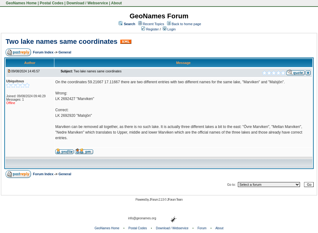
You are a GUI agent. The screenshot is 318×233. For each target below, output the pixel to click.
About (116, 3)
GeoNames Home (21, 3)
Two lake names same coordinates (61, 41)
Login (169, 29)
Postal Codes (51, 3)
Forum (202, 228)
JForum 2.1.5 (157, 199)
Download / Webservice (87, 3)
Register (150, 29)
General (64, 52)
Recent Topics (153, 24)
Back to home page (186, 24)
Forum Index (43, 52)
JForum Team (175, 199)
